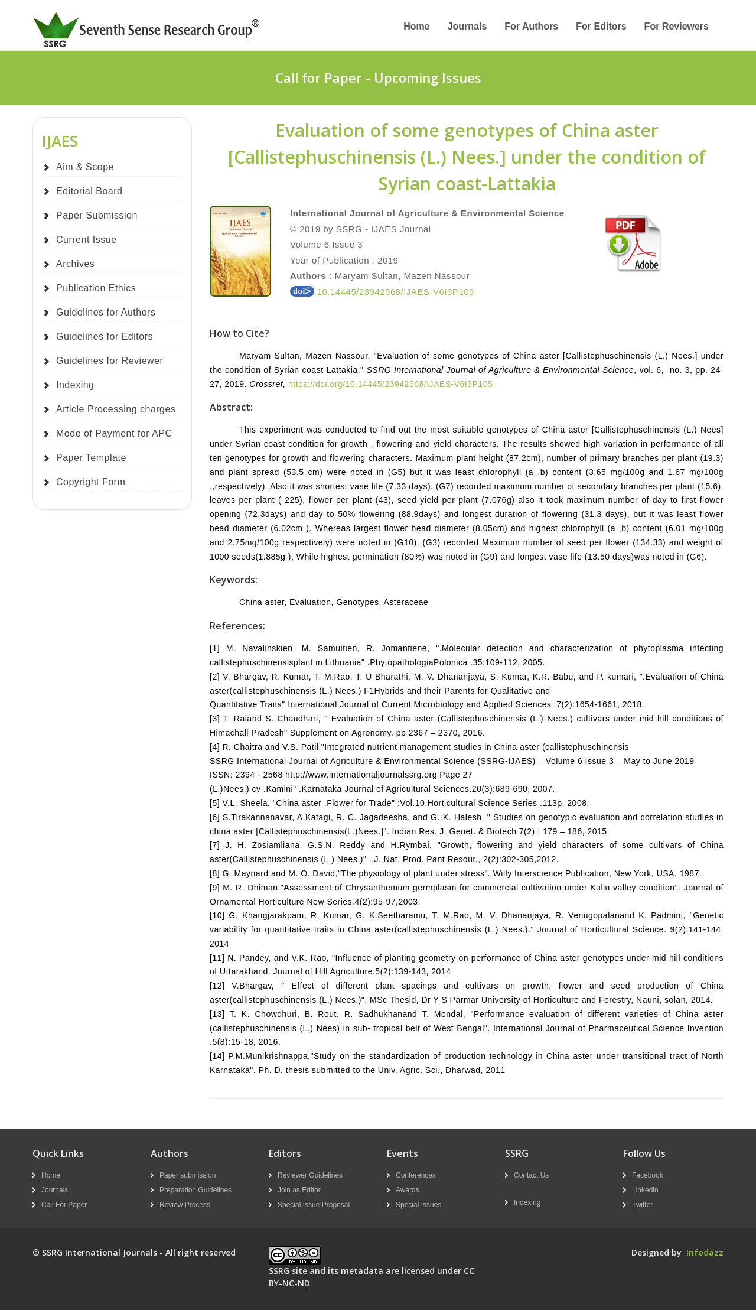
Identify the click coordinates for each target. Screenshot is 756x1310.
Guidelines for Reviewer (109, 361)
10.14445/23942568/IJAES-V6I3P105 (382, 292)
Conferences (416, 1175)
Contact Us (531, 1175)
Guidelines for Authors (105, 312)
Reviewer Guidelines (310, 1175)
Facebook (647, 1175)
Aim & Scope (85, 167)
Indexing (75, 385)
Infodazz (705, 1252)
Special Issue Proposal (314, 1205)
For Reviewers (676, 26)
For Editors (601, 26)
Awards (407, 1190)
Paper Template (91, 458)
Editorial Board (89, 191)
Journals (467, 26)
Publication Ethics (96, 288)
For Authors (531, 26)
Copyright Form (90, 482)
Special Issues (418, 1205)
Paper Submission (97, 215)
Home (416, 26)
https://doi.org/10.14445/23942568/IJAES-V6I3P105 (390, 384)
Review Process (184, 1205)
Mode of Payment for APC (114, 433)
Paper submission (187, 1175)
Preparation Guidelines (195, 1190)
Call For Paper (64, 1205)
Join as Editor (299, 1190)
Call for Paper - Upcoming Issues (378, 77)
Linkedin (645, 1190)
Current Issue (86, 240)
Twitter (642, 1205)
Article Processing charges (115, 409)
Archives (75, 264)
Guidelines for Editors (104, 336)
